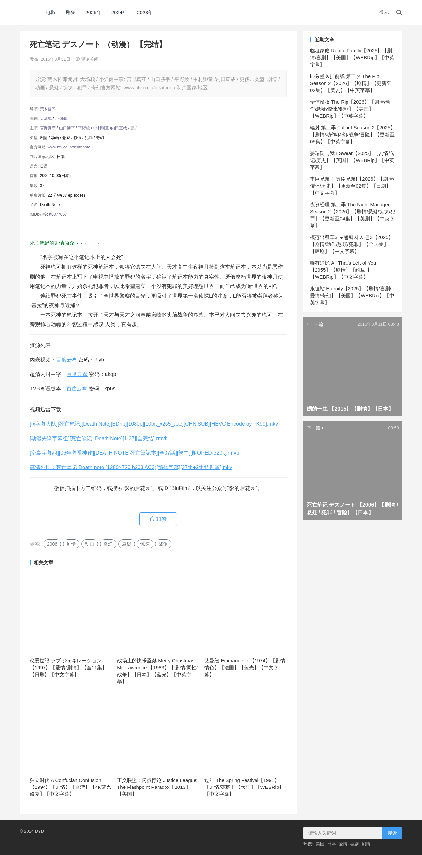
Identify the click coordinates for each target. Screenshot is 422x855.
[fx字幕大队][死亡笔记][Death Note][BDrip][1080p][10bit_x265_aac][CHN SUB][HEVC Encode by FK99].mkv (154, 424)
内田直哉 (119, 128)
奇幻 (108, 544)
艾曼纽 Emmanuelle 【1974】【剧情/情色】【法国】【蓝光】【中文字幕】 (245, 667)
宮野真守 (48, 128)
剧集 (70, 12)
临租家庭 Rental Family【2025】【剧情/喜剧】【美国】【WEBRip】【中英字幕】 (352, 57)
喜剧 (354, 844)
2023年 (145, 12)
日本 (331, 844)
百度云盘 (66, 359)
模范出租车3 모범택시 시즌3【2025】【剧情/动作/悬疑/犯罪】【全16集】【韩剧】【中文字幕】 (351, 244)
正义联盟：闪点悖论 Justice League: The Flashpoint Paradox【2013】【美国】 (157, 787)
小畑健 (61, 118)
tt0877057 (58, 214)
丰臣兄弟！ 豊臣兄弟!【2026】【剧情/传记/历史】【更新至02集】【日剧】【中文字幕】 (352, 186)
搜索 (392, 833)
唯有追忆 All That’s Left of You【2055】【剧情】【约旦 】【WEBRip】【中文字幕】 (343, 270)
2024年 (119, 12)
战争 (163, 544)
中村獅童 (101, 128)
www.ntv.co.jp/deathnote (69, 147)
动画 (89, 544)
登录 (384, 12)
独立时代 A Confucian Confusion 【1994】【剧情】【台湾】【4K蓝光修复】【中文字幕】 (70, 787)
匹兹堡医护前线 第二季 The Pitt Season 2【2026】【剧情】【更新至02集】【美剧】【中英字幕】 (350, 83)
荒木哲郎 (48, 109)
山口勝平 (67, 128)
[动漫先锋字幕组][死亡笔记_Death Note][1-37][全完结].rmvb (98, 438)
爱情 (343, 844)
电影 (51, 12)
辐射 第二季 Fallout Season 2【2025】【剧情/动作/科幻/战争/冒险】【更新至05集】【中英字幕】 (352, 134)
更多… (136, 128)
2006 (52, 544)
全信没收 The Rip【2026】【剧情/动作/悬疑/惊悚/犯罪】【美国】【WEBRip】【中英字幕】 (350, 109)
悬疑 (126, 544)
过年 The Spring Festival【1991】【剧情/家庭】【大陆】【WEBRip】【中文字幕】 (244, 787)
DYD (27, 12)
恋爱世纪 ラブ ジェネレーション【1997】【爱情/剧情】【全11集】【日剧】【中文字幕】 (68, 667)
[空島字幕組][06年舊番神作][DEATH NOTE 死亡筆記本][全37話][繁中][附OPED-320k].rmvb (134, 453)
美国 (320, 844)
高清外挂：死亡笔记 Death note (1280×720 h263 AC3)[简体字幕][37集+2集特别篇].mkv (131, 467)
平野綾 (84, 128)
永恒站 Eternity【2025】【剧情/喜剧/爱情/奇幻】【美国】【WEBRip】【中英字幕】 (352, 295)
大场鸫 (46, 118)
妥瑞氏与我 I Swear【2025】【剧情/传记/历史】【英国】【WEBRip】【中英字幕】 (352, 160)
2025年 (93, 12)
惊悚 (145, 544)
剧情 (71, 544)
